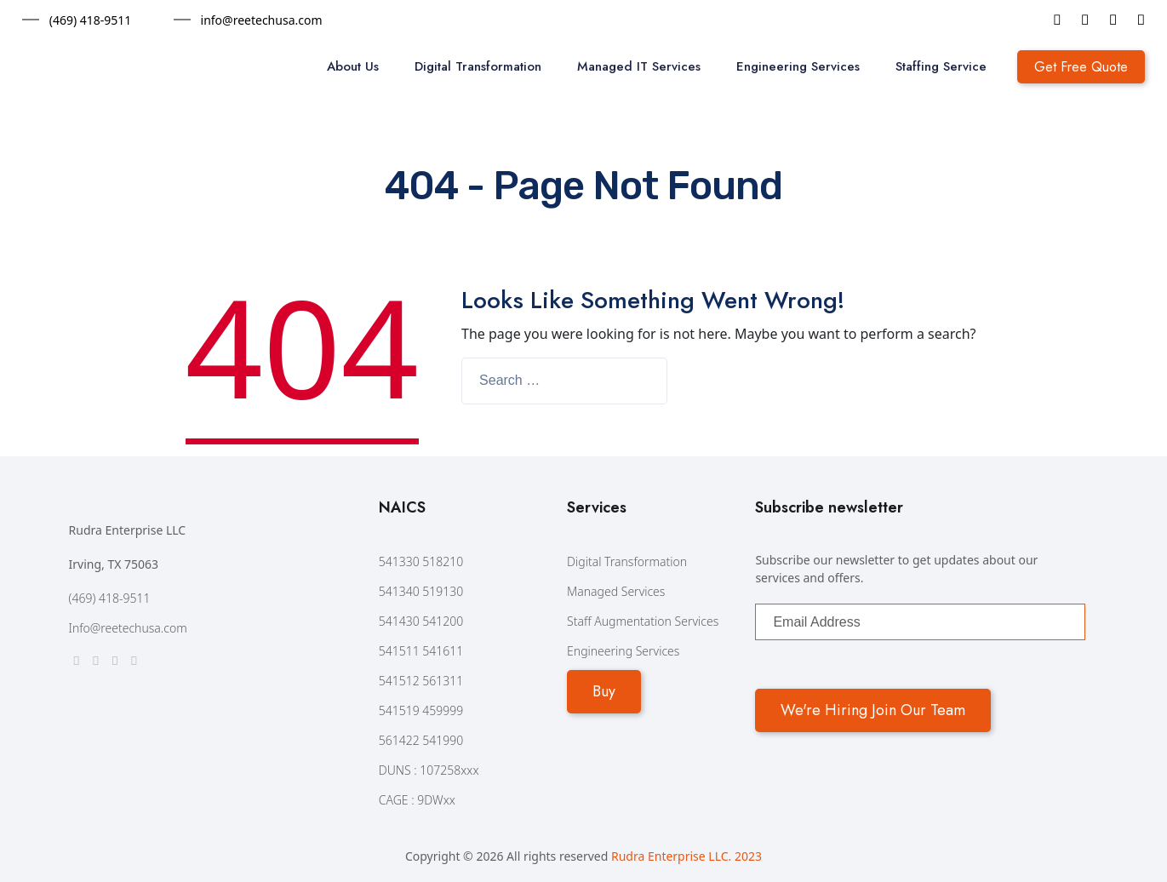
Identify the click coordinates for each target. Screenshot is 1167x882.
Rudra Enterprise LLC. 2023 (686, 856)
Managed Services (616, 591)
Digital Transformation (478, 66)
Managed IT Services (639, 66)
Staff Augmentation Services (642, 621)
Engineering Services (798, 66)
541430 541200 (421, 621)
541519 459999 (421, 710)
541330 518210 (421, 561)
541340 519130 (421, 591)
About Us (353, 66)
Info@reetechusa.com (128, 628)
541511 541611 (421, 651)
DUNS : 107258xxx (429, 770)
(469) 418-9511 (90, 20)
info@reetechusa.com (262, 20)
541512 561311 (421, 681)
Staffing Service (941, 66)
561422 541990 (421, 740)
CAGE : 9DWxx (417, 800)
